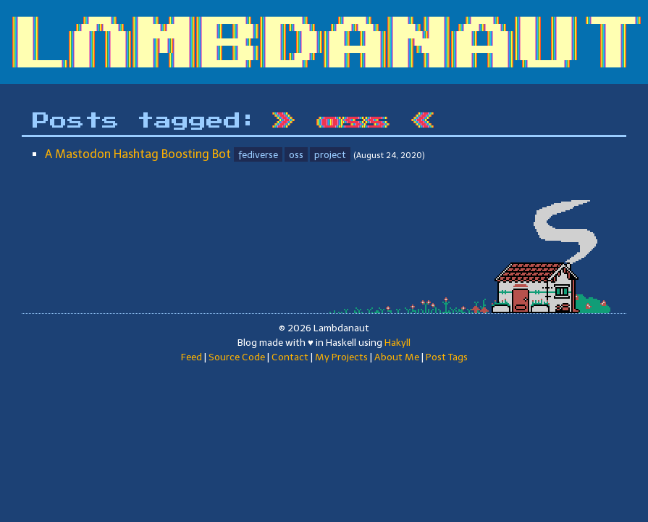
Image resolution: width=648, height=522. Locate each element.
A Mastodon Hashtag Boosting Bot (138, 154)
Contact (290, 356)
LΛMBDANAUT (329, 46)
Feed (191, 356)
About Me (396, 356)
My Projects (341, 356)
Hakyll (397, 342)
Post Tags (447, 356)
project (330, 154)
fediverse (258, 154)
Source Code (237, 356)
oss (296, 154)
